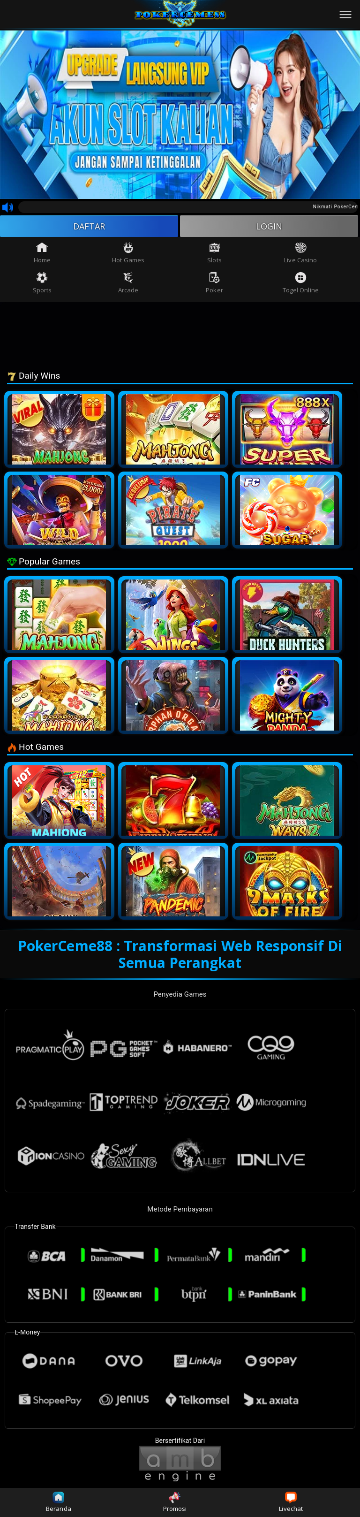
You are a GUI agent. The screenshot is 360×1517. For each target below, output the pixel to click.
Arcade (128, 283)
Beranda (58, 1502)
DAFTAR (89, 226)
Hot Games (128, 253)
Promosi (175, 1502)
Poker (214, 283)
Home (42, 253)
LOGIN (269, 226)
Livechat (291, 1502)
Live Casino (300, 253)
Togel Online (301, 283)
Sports (42, 283)
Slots (214, 253)
